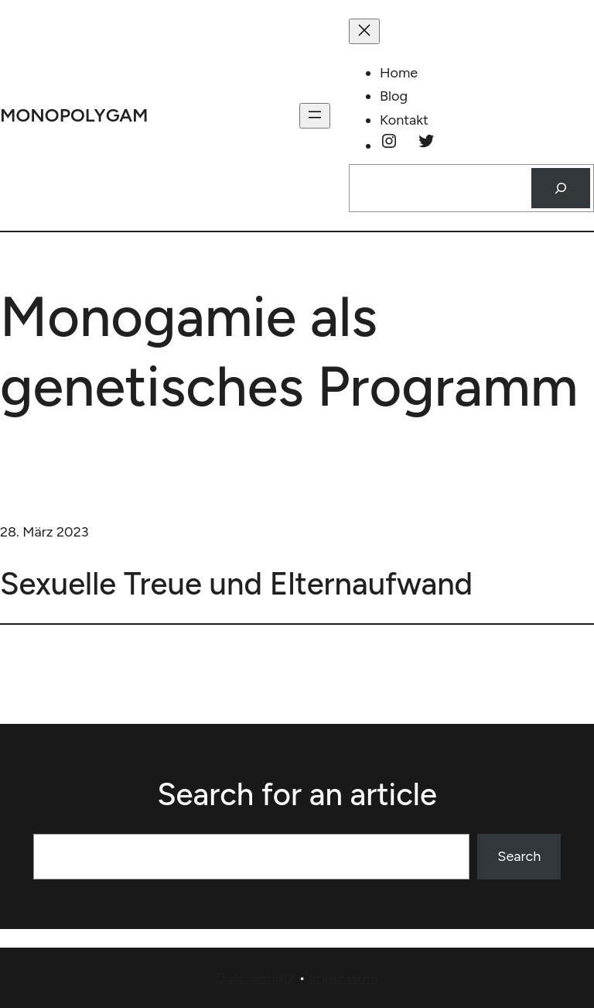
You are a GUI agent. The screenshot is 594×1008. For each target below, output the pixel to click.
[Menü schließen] (364, 31)
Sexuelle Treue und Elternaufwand (236, 583)
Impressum (343, 977)
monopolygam (74, 115)
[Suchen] (560, 188)
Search (519, 856)
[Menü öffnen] (314, 116)
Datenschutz (256, 977)
